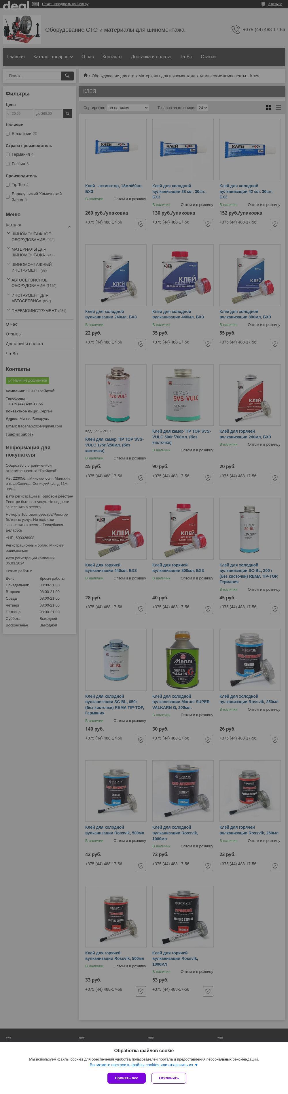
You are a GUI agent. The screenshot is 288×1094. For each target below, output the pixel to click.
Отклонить (169, 1078)
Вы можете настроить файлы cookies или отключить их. (142, 1065)
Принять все (126, 1078)
